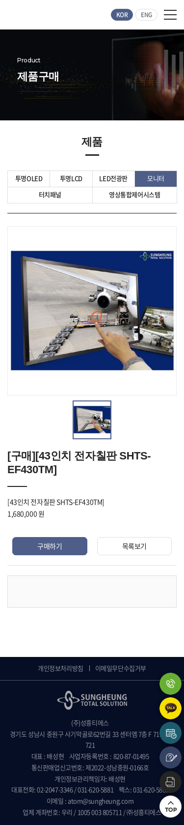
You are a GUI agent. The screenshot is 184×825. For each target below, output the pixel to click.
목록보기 (134, 546)
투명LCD (71, 178)
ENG (146, 14)
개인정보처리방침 (60, 668)
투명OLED (29, 178)
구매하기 (49, 546)
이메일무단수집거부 (120, 668)
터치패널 (50, 194)
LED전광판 (113, 178)
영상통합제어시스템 (134, 194)
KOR (122, 14)
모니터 (155, 178)
